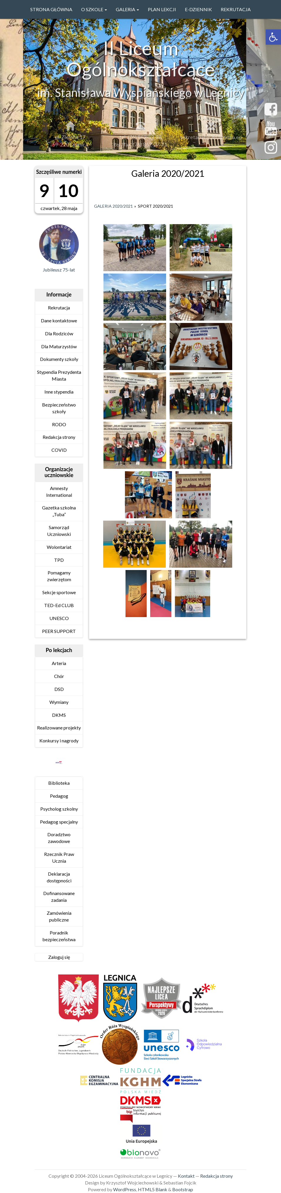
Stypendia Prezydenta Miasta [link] (59, 375)
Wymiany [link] (58, 702)
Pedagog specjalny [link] (59, 821)
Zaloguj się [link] (59, 957)
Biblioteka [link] (59, 783)
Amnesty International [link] (59, 491)
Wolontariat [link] (59, 547)
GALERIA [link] (127, 9)
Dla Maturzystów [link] (59, 346)
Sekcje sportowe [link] (59, 592)
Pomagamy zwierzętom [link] (59, 576)
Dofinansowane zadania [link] (59, 896)
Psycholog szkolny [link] (59, 809)
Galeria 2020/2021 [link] (113, 206)
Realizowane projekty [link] (59, 727)
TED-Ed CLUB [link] (59, 605)
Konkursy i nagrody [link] (58, 740)
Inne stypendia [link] (58, 391)
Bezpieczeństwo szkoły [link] (59, 408)
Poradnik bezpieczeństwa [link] (59, 936)
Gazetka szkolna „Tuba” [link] (59, 511)
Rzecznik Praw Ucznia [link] (59, 857)
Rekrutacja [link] (236, 9)
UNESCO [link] (59, 618)
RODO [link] (59, 424)
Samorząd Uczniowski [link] (59, 530)
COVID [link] (59, 450)
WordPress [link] (124, 1189)
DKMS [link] (59, 715)
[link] (273, 37)
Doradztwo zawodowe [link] (59, 838)
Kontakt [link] (186, 1176)
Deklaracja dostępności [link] (59, 877)
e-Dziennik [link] (198, 9)
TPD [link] (59, 560)
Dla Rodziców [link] (59, 333)
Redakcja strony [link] (59, 437)
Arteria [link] (59, 663)
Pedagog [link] (59, 796)
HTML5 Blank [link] (152, 1189)
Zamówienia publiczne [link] (59, 916)
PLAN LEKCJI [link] (162, 9)
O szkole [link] (94, 9)
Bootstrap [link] (182, 1189)
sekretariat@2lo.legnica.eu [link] (211, 139)
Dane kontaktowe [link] (59, 320)
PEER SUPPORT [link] (59, 631)
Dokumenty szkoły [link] (59, 359)
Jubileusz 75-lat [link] (59, 269)
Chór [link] (59, 676)
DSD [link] (59, 689)
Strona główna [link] (51, 9)
